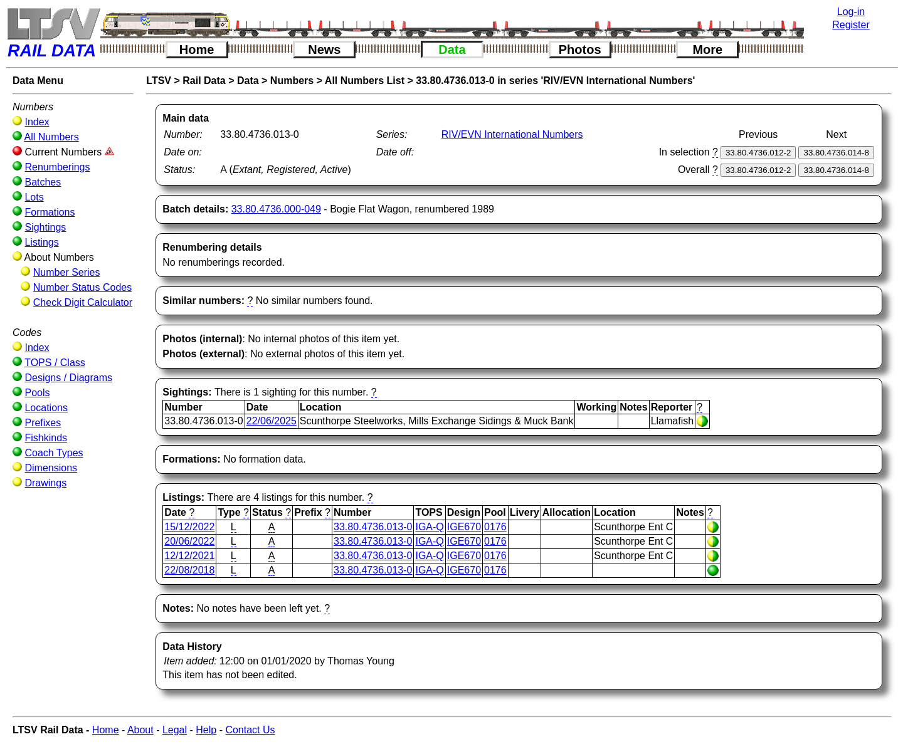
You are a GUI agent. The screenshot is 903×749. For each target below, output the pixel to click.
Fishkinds (45, 437)
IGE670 (464, 526)
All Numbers (51, 137)
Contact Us (250, 730)
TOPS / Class (54, 362)
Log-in (851, 11)
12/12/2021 (189, 555)
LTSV (158, 80)
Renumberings (57, 167)
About (140, 730)
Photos (580, 49)
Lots (33, 197)
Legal (174, 730)
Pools (37, 392)
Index (36, 122)
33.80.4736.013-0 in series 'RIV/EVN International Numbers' (555, 80)
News (324, 49)
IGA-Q (429, 526)
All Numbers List (364, 80)
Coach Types (53, 453)
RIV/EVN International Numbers (512, 134)
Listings (41, 242)
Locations (46, 407)
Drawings (45, 483)
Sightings (45, 227)
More (707, 49)
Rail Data (203, 80)
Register (851, 24)
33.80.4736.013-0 (373, 526)
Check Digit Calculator (82, 302)
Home (196, 49)
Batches (42, 182)
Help (206, 730)
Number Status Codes (82, 287)
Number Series (66, 272)
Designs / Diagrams (68, 377)
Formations (49, 212)
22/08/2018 (189, 570)
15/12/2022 (189, 526)
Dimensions (50, 468)
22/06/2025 (271, 421)
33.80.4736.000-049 (276, 209)
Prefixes (42, 422)
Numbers (292, 80)
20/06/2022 (189, 541)
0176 (495, 526)
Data (451, 49)
